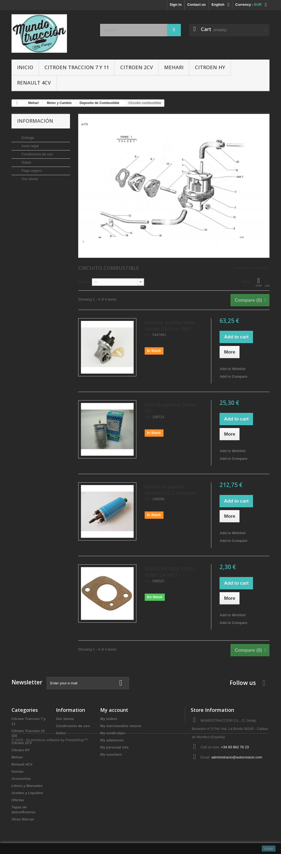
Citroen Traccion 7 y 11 (76, 67)
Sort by (84, 281)
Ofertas (18, 800)
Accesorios (21, 779)
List (267, 282)
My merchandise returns (120, 726)
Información (35, 120)
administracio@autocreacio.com (236, 757)
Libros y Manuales (27, 786)
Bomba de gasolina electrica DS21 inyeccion (170, 490)
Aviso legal (30, 144)
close (268, 848)
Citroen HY (210, 67)
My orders (108, 719)
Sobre (26, 160)
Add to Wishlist (233, 369)
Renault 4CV (34, 82)
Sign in (175, 4)
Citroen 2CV (136, 67)
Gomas (18, 771)
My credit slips (112, 733)
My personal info (114, 747)
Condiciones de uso (37, 152)
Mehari (174, 67)
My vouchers (111, 754)
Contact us (196, 4)
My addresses (112, 740)
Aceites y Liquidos (27, 793)
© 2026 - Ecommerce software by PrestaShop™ (50, 839)
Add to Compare (233, 376)
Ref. (148, 335)
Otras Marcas (23, 819)
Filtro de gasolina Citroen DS (170, 408)
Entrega (27, 135)
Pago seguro (31, 168)
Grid (259, 282)
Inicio (25, 67)
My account (114, 710)
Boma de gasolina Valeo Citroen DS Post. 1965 (170, 326)
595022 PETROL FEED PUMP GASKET (169, 572)
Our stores (29, 177)
